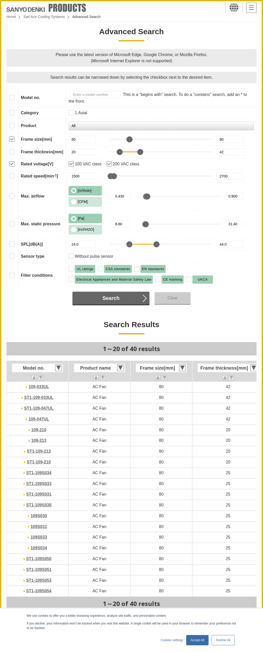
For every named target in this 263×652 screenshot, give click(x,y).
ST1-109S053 (39, 580)
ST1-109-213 (39, 451)
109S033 (39, 537)
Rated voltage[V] (37, 164)
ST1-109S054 (39, 591)
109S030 (39, 516)
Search (111, 298)
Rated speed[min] (39, 176)
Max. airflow (32, 196)
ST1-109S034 (39, 473)
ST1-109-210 (39, 462)
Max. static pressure (40, 224)
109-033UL (39, 387)
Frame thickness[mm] (42, 152)
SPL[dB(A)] (32, 244)
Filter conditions (37, 275)
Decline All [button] (223, 640)
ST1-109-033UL (39, 397)
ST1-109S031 (39, 494)
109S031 (39, 526)
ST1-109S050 (39, 559)
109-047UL (39, 419)
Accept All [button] (197, 640)
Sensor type (32, 256)
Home (11, 17)
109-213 (38, 440)
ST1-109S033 (39, 483)
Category (30, 113)
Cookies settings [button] (172, 640)
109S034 (39, 548)
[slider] (129, 139)
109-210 (38, 430)
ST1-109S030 (39, 505)
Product (28, 125)
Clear (172, 298)
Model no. (30, 97)
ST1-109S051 (39, 569)
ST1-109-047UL (39, 408)
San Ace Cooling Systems (44, 17)
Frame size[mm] (36, 139)
